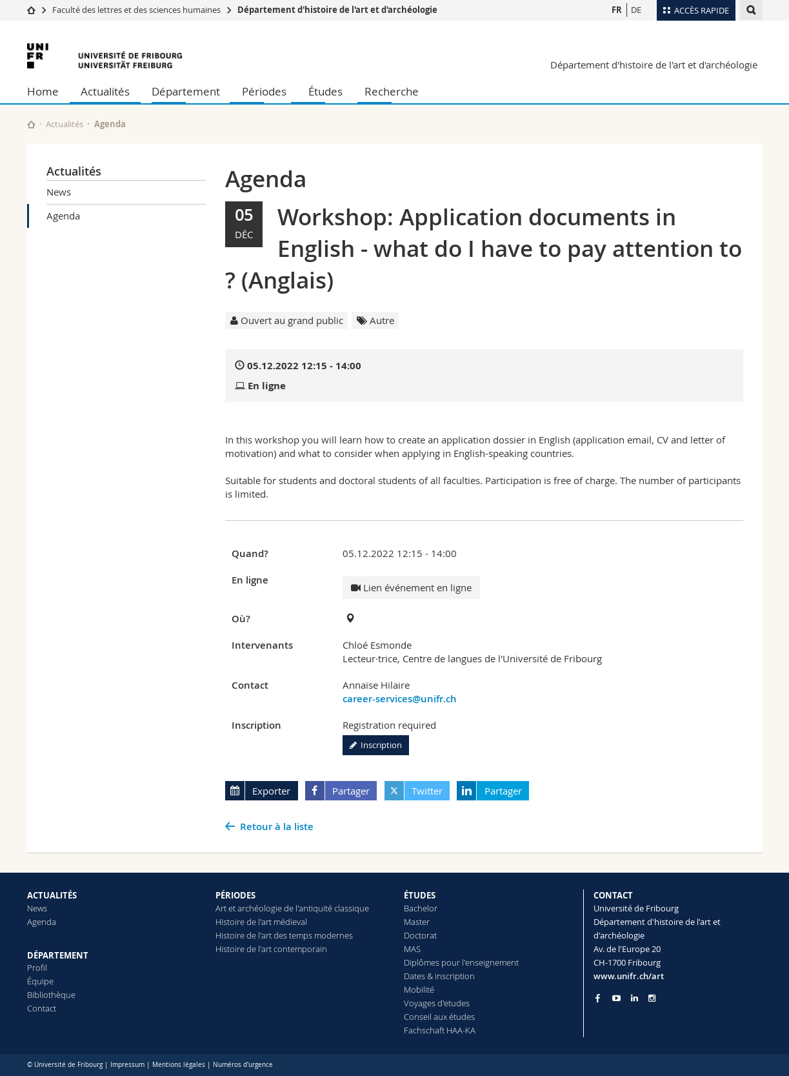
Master (417, 922)
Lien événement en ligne (411, 587)
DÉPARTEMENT (57, 955)
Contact (41, 1008)
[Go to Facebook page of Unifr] (598, 998)
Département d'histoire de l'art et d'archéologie (337, 9)
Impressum (127, 1065)
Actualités (105, 91)
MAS (412, 949)
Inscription (376, 745)
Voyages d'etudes (437, 1003)
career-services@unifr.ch (400, 698)
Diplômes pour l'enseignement (461, 962)
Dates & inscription (439, 976)
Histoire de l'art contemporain (271, 949)
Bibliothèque (51, 994)
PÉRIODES (235, 895)
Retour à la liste (277, 826)
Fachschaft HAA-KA (439, 1030)
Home (43, 91)
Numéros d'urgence (243, 1065)
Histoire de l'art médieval (261, 922)
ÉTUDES (419, 895)
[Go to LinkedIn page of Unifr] (634, 998)
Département (186, 91)
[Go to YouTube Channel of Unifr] (616, 998)
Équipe (40, 981)
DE (636, 9)
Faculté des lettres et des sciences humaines (136, 9)
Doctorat (420, 935)
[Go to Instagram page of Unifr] (651, 998)
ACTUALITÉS (52, 895)
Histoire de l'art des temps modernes (284, 935)
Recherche (392, 91)
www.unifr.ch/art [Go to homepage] (629, 976)
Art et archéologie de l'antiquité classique (292, 908)
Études (325, 91)
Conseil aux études (439, 1016)
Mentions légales (178, 1065)
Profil (37, 967)
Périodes (264, 91)
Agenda (63, 215)
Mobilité (419, 989)
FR (617, 9)
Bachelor (420, 908)
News (58, 191)
